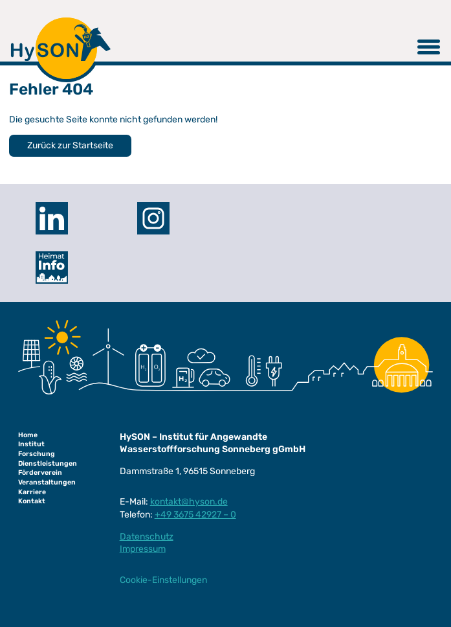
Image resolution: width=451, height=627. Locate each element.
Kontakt (31, 501)
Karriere (32, 492)
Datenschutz (146, 536)
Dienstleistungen (47, 463)
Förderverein (40, 472)
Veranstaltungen (47, 482)
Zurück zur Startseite (70, 145)
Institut (31, 444)
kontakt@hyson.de (189, 501)
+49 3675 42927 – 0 (195, 514)
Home (28, 435)
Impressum (143, 548)
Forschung (36, 454)
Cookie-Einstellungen (163, 580)
